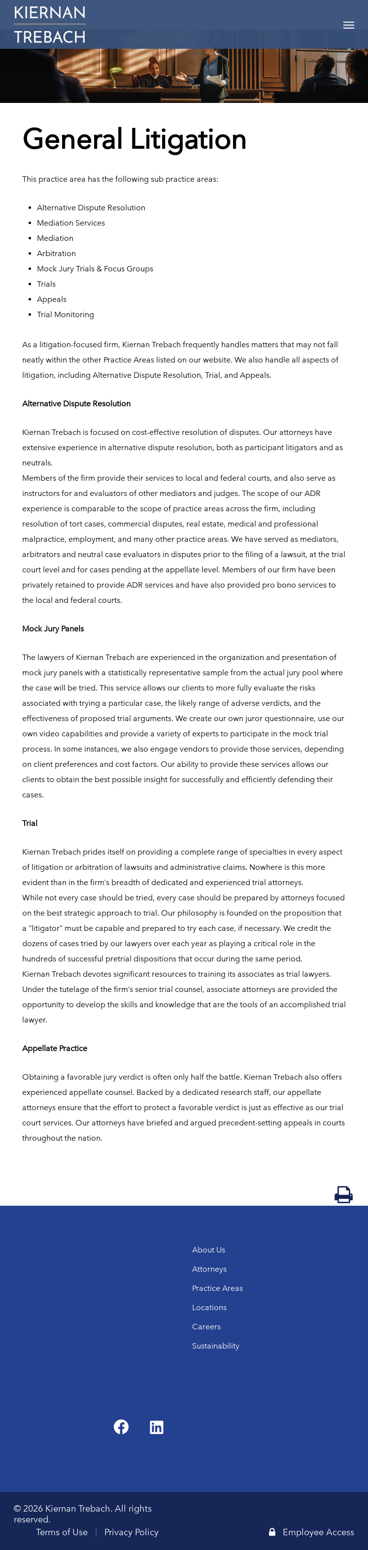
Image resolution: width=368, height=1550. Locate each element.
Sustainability (215, 1346)
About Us (208, 1249)
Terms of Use (62, 1532)
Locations (209, 1307)
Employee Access (311, 1532)
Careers (206, 1326)
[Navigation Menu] (348, 25)
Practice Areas (217, 1288)
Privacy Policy (131, 1532)
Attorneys (209, 1269)
